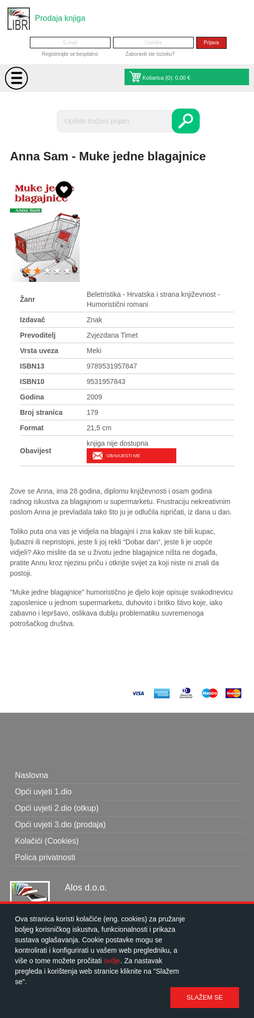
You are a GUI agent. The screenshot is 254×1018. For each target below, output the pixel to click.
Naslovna (31, 775)
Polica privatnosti (45, 857)
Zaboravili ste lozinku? (150, 54)
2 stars (37, 271)
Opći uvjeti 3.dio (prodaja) (60, 824)
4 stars (57, 271)
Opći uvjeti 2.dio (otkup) (57, 808)
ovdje (112, 961)
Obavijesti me (123, 455)
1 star (27, 271)
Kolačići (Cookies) (47, 841)
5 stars (67, 271)
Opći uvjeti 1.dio (43, 791)
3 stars (47, 271)
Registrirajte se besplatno (70, 54)
